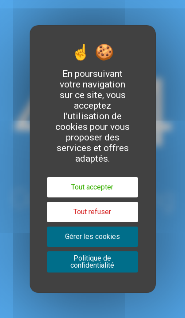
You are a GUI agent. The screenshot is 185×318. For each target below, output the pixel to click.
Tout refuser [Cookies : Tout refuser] (92, 212)
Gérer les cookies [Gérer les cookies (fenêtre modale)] (92, 236)
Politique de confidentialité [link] (92, 261)
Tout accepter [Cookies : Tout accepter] (92, 187)
